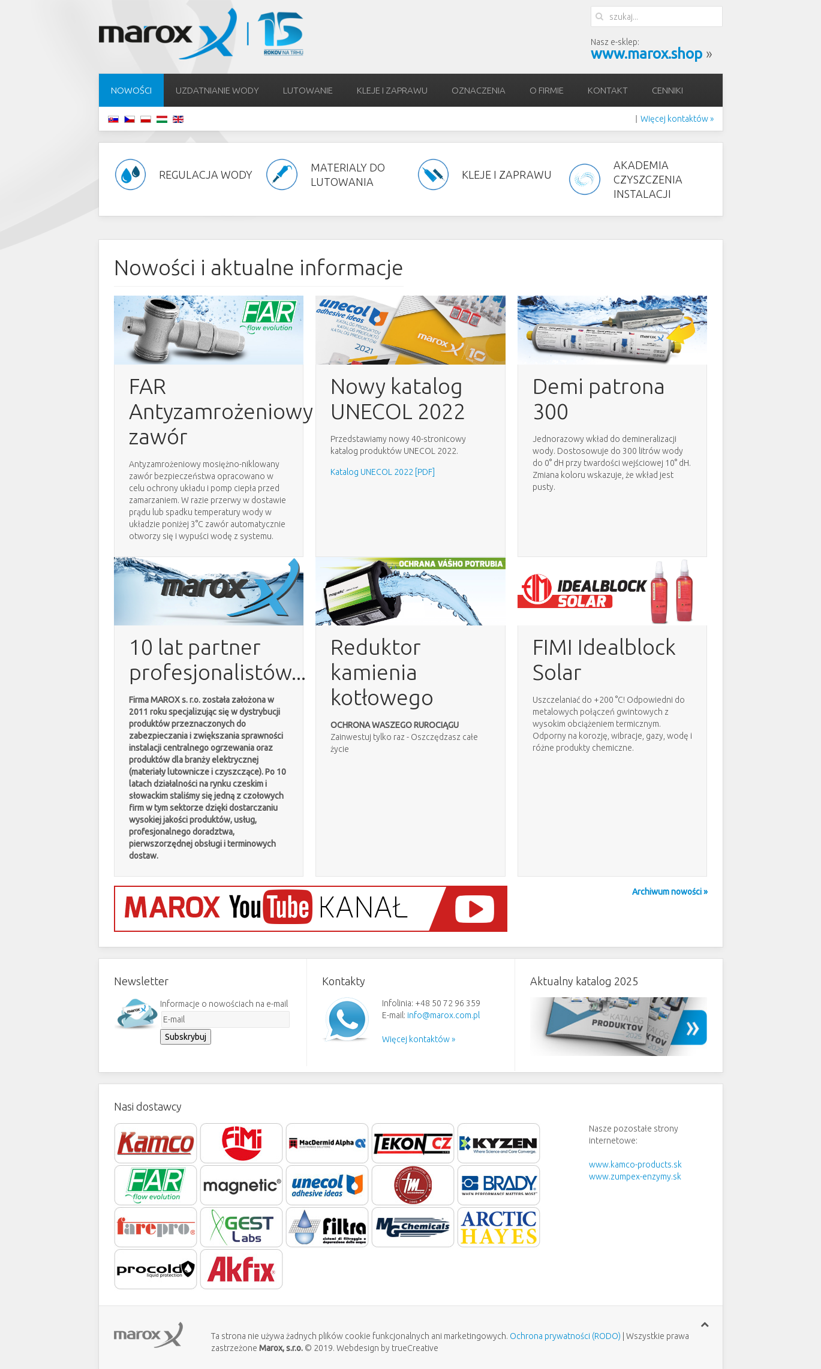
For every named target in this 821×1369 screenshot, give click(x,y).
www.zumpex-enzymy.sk (635, 1176)
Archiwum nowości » (670, 891)
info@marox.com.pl (443, 1015)
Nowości (131, 90)
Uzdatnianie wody (217, 90)
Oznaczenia (479, 90)
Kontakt (608, 90)
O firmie (547, 90)
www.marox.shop (646, 54)
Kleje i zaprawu (392, 90)
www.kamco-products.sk (635, 1164)
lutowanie (308, 90)
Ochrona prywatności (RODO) (565, 1336)
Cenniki (667, 90)
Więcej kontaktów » (677, 119)
